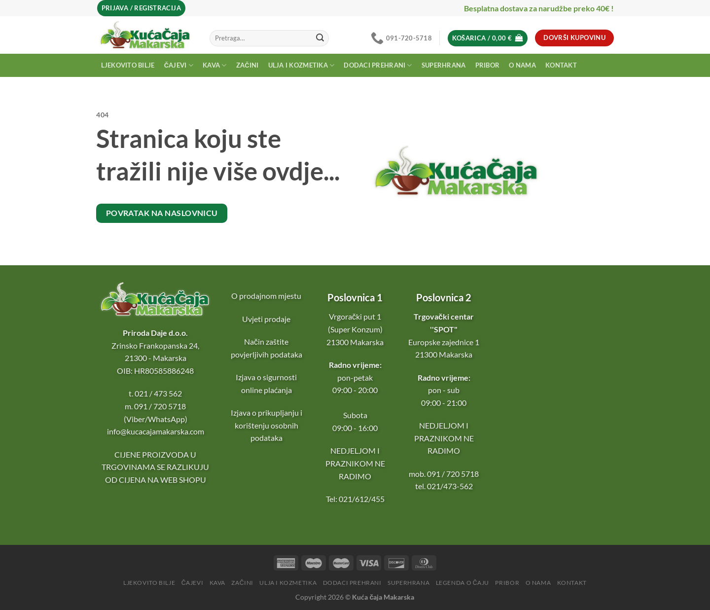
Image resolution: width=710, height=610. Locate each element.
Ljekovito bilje (128, 65)
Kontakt (561, 65)
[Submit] (320, 38)
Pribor (487, 65)
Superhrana (444, 65)
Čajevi (178, 65)
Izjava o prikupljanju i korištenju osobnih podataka (266, 425)
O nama (522, 65)
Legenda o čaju (462, 582)
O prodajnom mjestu (266, 295)
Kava (214, 65)
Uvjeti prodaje (266, 318)
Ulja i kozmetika (301, 65)
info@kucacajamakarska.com (155, 431)
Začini (247, 65)
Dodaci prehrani (378, 65)
